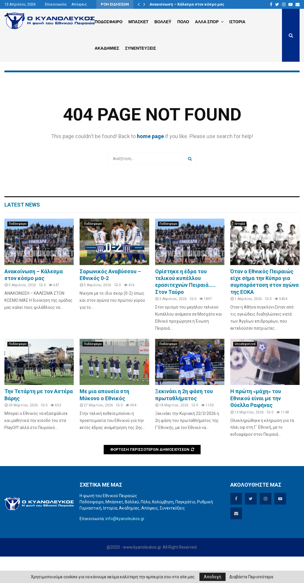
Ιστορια (237, 22)
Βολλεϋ (162, 22)
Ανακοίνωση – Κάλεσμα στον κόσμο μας (187, 4)
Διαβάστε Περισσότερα (251, 577)
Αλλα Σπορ (207, 22)
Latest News (22, 231)
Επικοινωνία (55, 4)
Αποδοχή (212, 576)
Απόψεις (79, 4)
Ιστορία (240, 250)
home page (150, 163)
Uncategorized (245, 370)
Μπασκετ (138, 22)
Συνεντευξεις (140, 48)
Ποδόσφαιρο (17, 250)
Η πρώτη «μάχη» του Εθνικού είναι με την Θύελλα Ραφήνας (255, 425)
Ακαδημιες (107, 48)
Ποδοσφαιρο (108, 22)
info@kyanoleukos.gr (125, 545)
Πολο (183, 22)
